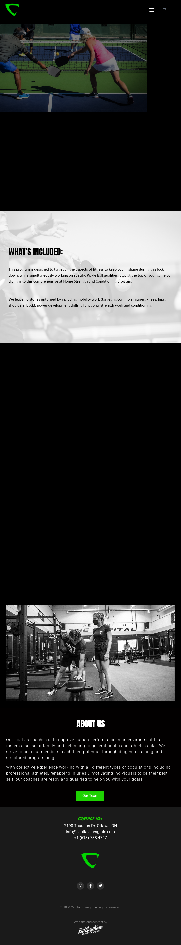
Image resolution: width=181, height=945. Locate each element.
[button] (152, 9)
